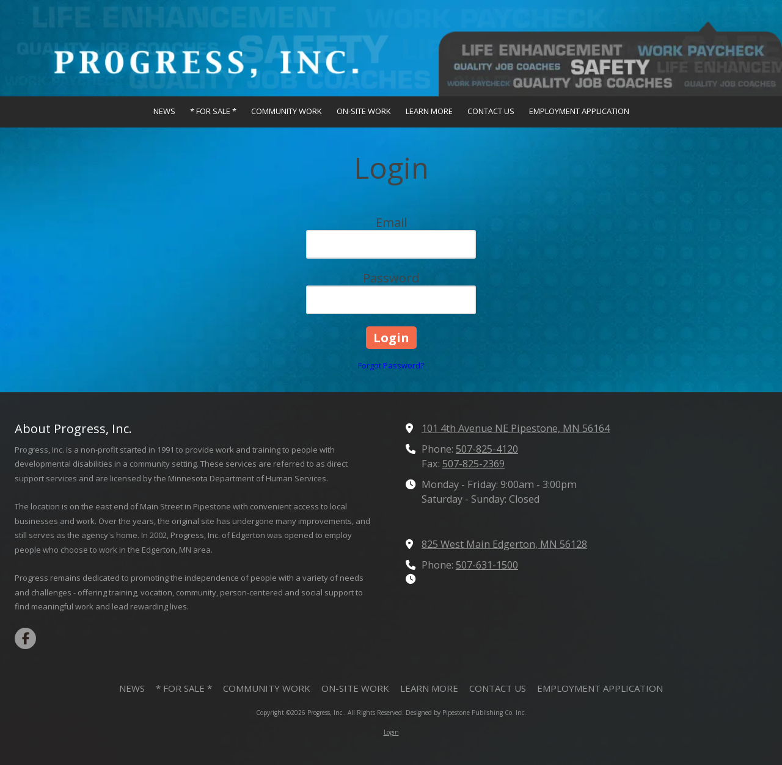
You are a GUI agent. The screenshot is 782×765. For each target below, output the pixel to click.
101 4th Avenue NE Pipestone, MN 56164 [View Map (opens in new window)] (516, 428)
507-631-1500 (487, 565)
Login (391, 732)
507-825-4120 (487, 449)
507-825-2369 (473, 463)
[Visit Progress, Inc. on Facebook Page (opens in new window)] (25, 638)
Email (391, 222)
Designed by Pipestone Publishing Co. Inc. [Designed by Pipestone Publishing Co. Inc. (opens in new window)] (466, 712)
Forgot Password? (391, 365)
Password (391, 278)
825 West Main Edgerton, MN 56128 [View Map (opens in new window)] (504, 544)
